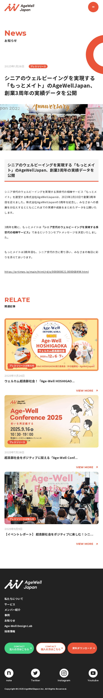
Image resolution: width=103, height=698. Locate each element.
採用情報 (9, 631)
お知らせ (9, 620)
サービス (9, 604)
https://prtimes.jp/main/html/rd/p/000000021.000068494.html (46, 272)
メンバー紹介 (12, 610)
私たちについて (13, 599)
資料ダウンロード (82, 648)
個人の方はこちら (51, 648)
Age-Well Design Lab (18, 626)
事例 (7, 615)
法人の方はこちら (19, 648)
